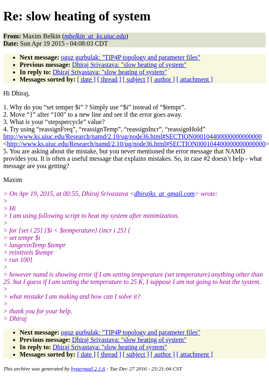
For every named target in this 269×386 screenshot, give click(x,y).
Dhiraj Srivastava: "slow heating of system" (129, 64)
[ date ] (86, 79)
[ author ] (163, 79)
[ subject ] (136, 79)
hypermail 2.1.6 (88, 369)
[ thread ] (109, 79)
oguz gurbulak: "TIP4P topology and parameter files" (130, 57)
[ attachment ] (194, 79)
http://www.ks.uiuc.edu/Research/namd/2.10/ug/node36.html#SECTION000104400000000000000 (132, 136)
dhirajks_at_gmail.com (164, 193)
